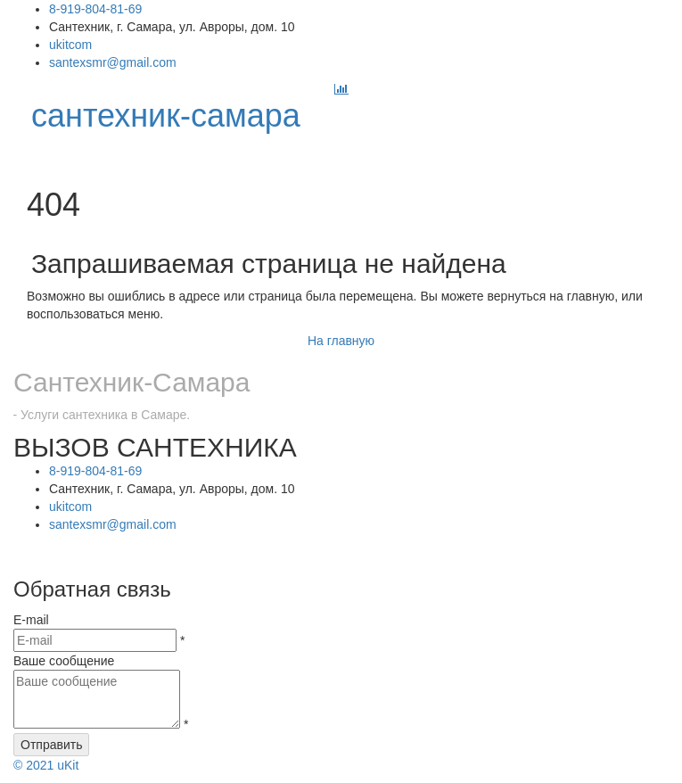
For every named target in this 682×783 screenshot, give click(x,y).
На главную (341, 341)
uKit (45, 765)
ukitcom (70, 44)
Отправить (51, 745)
